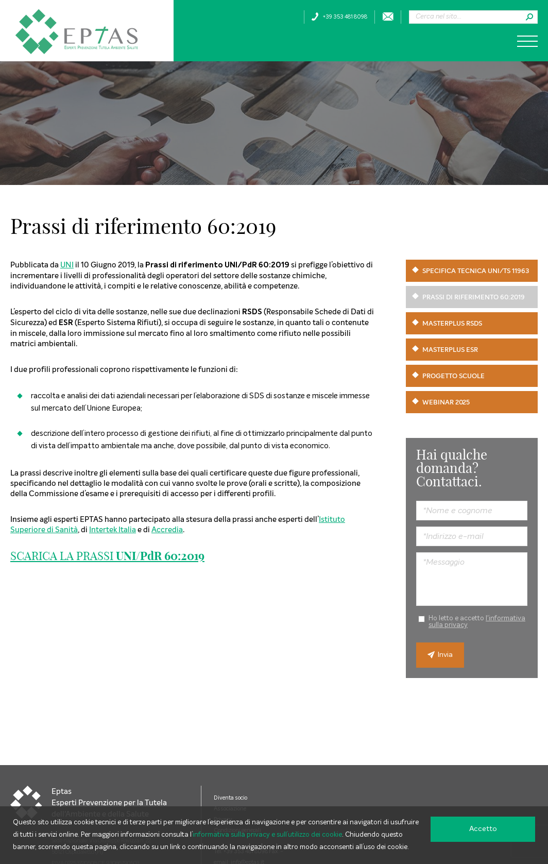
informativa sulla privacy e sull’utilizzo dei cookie (267, 835)
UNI (67, 264)
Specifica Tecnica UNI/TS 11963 (475, 270)
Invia (440, 655)
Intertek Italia (112, 529)
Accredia (167, 529)
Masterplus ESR (450, 349)
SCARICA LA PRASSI (107, 556)
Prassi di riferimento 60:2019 (473, 297)
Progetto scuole (453, 375)
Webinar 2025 (446, 402)
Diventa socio (230, 798)
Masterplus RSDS (452, 323)
